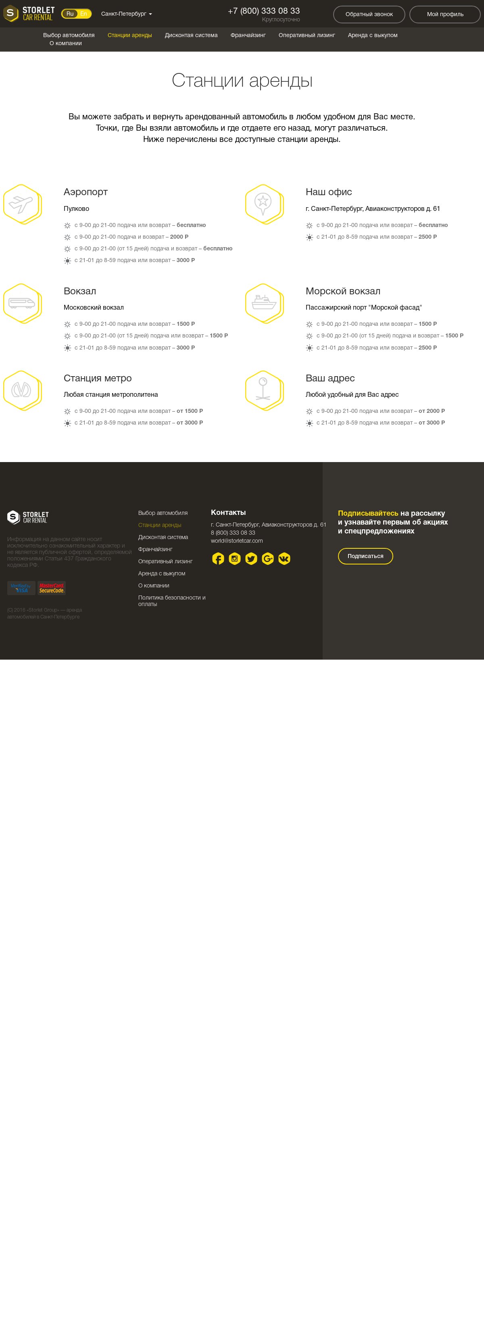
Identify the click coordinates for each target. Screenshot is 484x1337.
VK (284, 558)
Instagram (235, 558)
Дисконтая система (191, 35)
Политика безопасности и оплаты (172, 601)
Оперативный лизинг (307, 35)
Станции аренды (130, 35)
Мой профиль (445, 14)
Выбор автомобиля (69, 35)
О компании (66, 43)
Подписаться (366, 556)
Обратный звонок (369, 14)
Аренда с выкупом (373, 35)
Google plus (268, 558)
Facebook (218, 558)
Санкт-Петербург (126, 14)
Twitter (251, 558)
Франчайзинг (248, 35)
